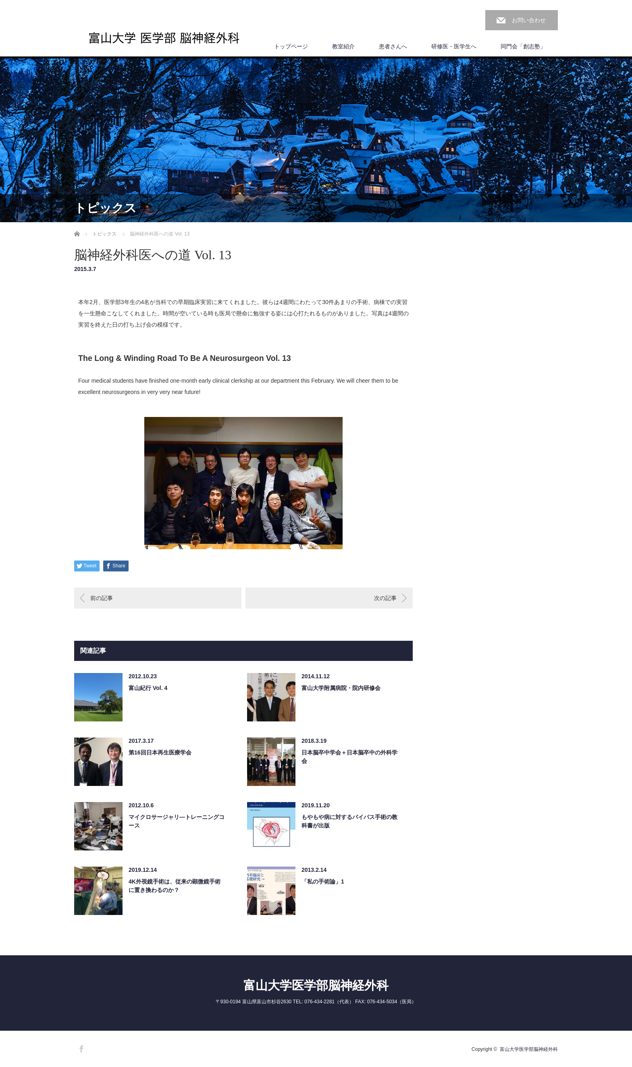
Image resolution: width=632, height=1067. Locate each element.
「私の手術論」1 (322, 881)
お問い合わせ (529, 20)
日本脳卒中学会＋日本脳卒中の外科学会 (349, 756)
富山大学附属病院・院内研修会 (340, 688)
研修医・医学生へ (453, 46)
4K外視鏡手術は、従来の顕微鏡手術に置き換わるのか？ (174, 885)
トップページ (291, 46)
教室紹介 (343, 46)
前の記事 (101, 598)
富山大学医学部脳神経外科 (316, 985)
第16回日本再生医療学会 (160, 752)
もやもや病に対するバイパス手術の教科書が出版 (349, 821)
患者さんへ (393, 46)
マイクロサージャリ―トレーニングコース (177, 821)
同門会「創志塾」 (523, 46)
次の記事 (385, 598)
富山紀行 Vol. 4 (148, 688)
